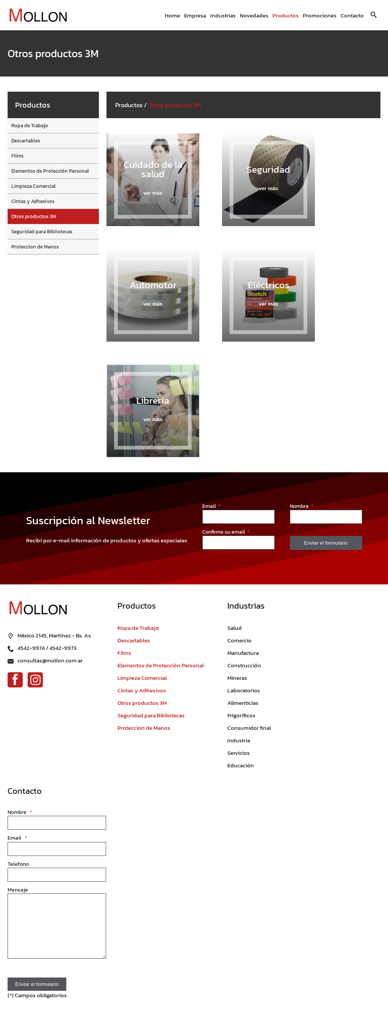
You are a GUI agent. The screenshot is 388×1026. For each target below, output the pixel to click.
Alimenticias (242, 702)
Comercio (239, 640)
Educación (240, 765)
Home (172, 15)
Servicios (238, 752)
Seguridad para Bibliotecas (41, 231)
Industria (238, 740)
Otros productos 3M (33, 216)
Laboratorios (243, 690)
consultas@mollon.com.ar (50, 660)
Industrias (223, 15)
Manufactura (243, 652)
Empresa (195, 15)
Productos (285, 15)
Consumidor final (249, 727)
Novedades (254, 15)
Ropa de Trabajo (29, 125)
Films (17, 155)
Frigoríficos (241, 715)
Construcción (244, 665)
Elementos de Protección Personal (50, 171)
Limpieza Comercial (33, 186)
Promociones (319, 15)
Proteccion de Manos (35, 246)
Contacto (352, 15)
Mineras (237, 677)
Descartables (25, 140)
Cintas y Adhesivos (33, 201)
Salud (234, 627)
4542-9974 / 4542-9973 (47, 647)
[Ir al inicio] (38, 15)
